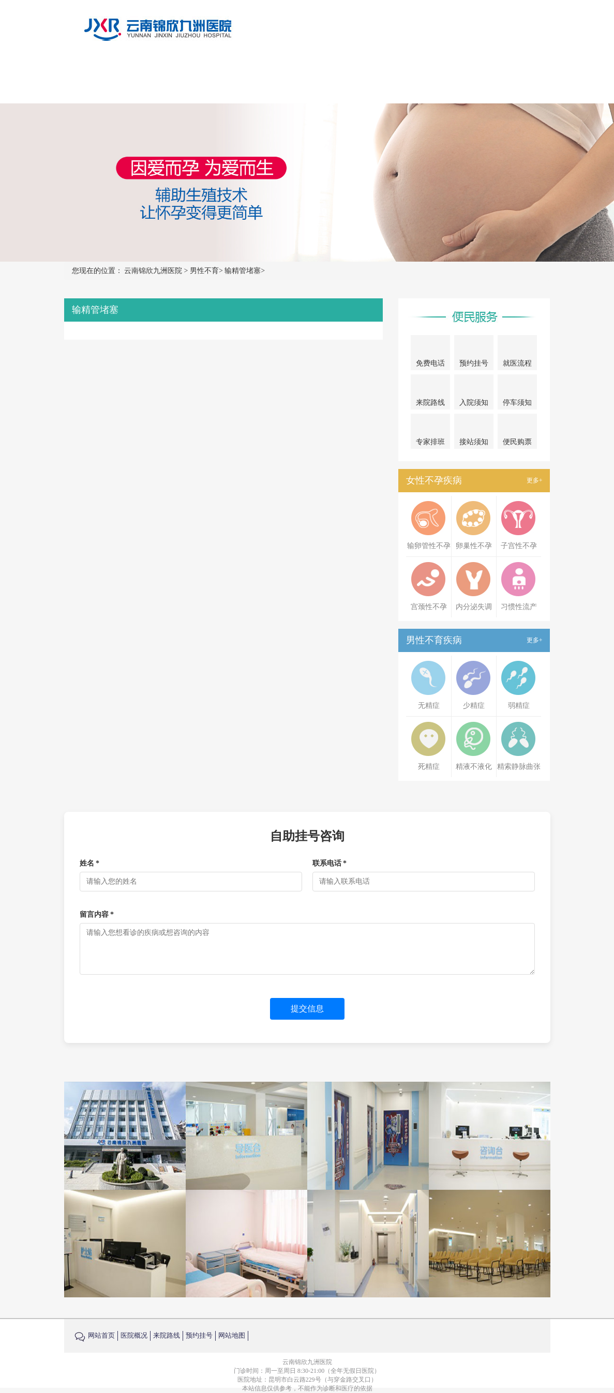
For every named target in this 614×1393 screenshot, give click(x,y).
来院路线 (428, 78)
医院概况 (246, 78)
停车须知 (517, 393)
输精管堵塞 (242, 271)
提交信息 (307, 1008)
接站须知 (473, 432)
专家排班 (430, 433)
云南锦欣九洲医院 (153, 271)
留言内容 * (97, 914)
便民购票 (517, 433)
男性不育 (337, 78)
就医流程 (517, 354)
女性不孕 (292, 78)
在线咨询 (474, 78)
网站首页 (101, 1335)
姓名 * (90, 863)
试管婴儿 (383, 78)
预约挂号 (519, 78)
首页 (209, 78)
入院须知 (473, 393)
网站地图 (231, 1335)
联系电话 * (329, 863)
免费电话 (430, 354)
